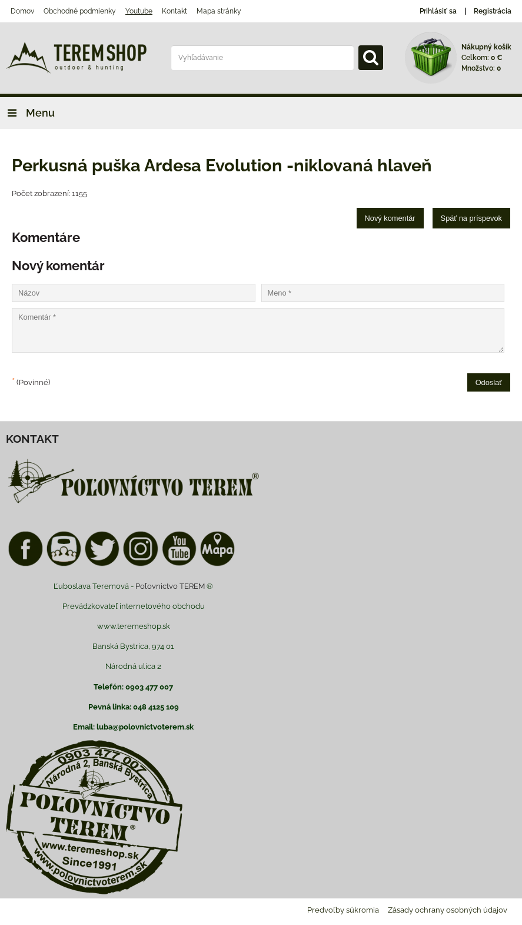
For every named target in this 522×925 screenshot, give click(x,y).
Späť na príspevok (471, 218)
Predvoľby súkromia (343, 910)
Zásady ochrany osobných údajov (447, 910)
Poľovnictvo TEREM (170, 586)
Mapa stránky (219, 11)
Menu (27, 113)
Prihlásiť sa (438, 11)
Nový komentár (390, 218)
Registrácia (492, 11)
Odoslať (489, 382)
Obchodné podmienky (80, 11)
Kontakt (174, 11)
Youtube (138, 11)
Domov (22, 11)
